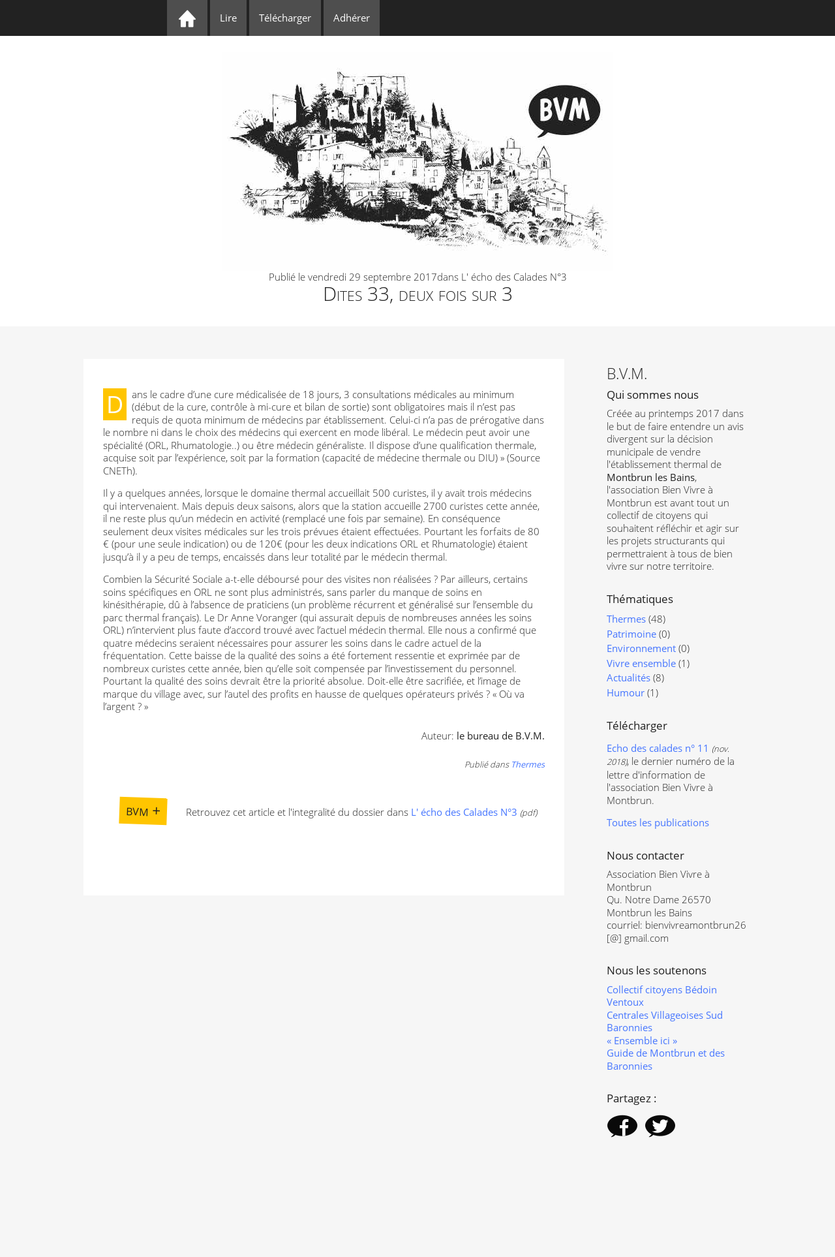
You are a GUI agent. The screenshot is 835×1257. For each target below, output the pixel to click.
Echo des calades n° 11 (658, 747)
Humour (626, 692)
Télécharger (285, 17)
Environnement (641, 648)
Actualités (628, 677)
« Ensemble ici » (642, 1040)
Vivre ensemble (641, 663)
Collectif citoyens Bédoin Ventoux (662, 996)
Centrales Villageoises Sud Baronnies (665, 1021)
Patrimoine (631, 633)
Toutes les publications (658, 822)
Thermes (528, 764)
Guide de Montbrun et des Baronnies (666, 1059)
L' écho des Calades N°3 (464, 811)
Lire (228, 17)
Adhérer (351, 17)
